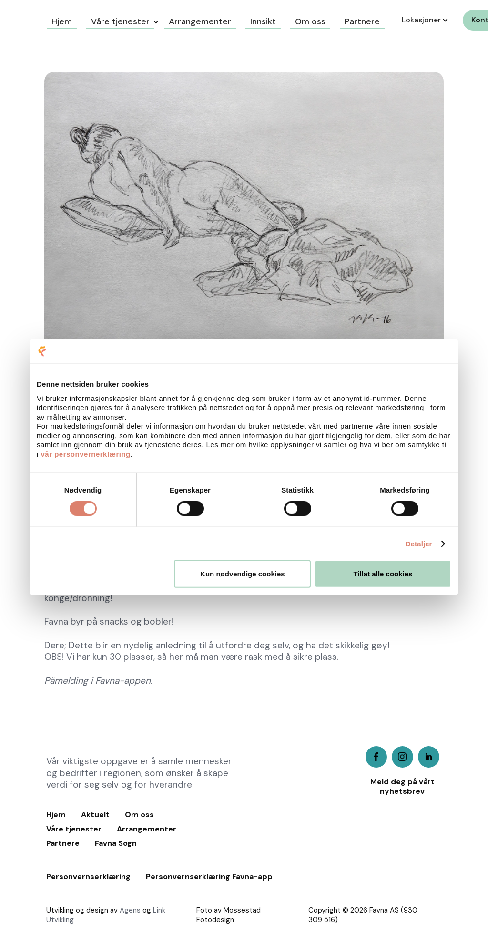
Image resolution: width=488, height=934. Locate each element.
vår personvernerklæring (86, 454)
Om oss (139, 815)
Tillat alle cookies (382, 574)
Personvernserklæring (88, 877)
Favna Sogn (116, 843)
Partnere (63, 843)
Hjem (56, 815)
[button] (120, 20)
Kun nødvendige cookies (242, 574)
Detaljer (419, 543)
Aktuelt (95, 815)
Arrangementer (146, 829)
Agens (130, 910)
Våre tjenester (120, 21)
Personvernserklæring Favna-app (209, 877)
